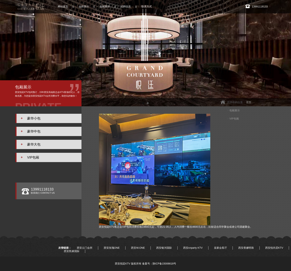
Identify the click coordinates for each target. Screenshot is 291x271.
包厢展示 (234, 110)
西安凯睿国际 (71, 251)
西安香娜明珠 (246, 247)
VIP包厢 (234, 118)
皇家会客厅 (220, 247)
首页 (248, 102)
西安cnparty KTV (193, 247)
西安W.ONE (138, 247)
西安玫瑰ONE (112, 247)
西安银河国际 (164, 247)
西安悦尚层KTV (274, 247)
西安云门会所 (84, 247)
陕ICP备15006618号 (164, 263)
